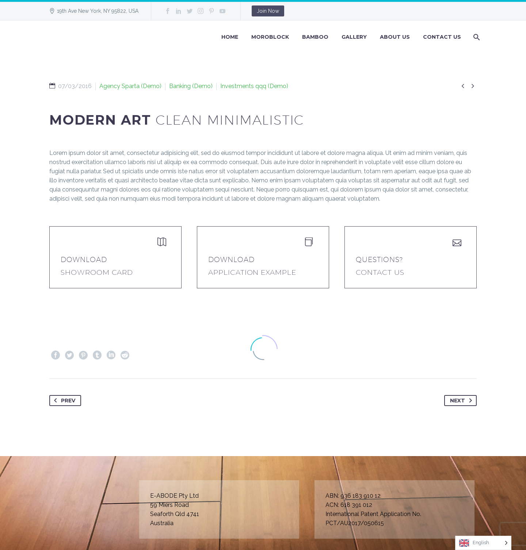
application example (252, 272)
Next (462, 400)
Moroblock (270, 37)
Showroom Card (97, 272)
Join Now (268, 11)
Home (229, 37)
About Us (395, 37)
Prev (63, 400)
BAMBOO (315, 37)
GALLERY (354, 37)
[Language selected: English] (483, 543)
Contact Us (442, 37)
